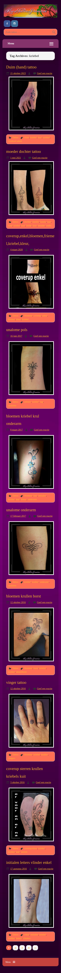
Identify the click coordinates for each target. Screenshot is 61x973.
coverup (37, 315)
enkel (44, 315)
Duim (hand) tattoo (21, 67)
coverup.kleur (30, 848)
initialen (42, 495)
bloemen (28, 315)
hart (49, 221)
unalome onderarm (21, 510)
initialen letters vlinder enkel (29, 862)
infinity (27, 401)
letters (24, 499)
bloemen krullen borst (23, 596)
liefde (29, 225)
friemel (11, 319)
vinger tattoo (16, 682)
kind (10, 225)
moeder (41, 225)
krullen (35, 582)
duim (26, 137)
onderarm (32, 499)
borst (36, 668)
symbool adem (15, 141)
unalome (12, 405)
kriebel (33, 137)
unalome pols (16, 330)
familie (35, 221)
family (43, 221)
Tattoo (15, 137)
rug (41, 401)
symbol (46, 137)
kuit (18, 852)
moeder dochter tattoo (23, 151)
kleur (18, 319)
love (35, 225)
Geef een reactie (44, 73)
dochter (27, 221)
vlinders (27, 938)
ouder (48, 225)
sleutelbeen (21, 672)
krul (40, 137)
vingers (11, 758)
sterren (24, 852)
